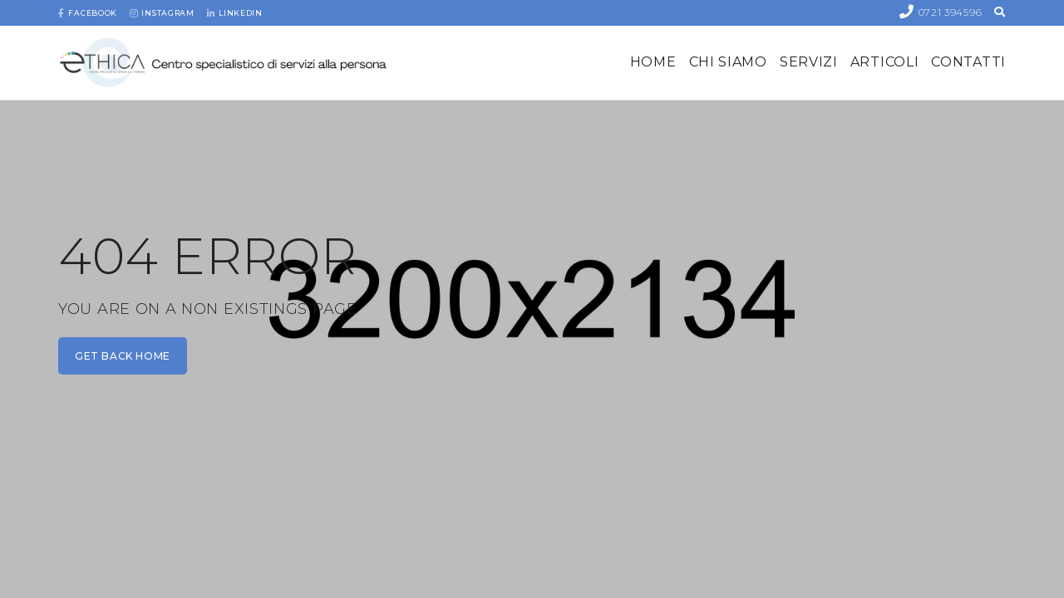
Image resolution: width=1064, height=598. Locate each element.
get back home (122, 356)
